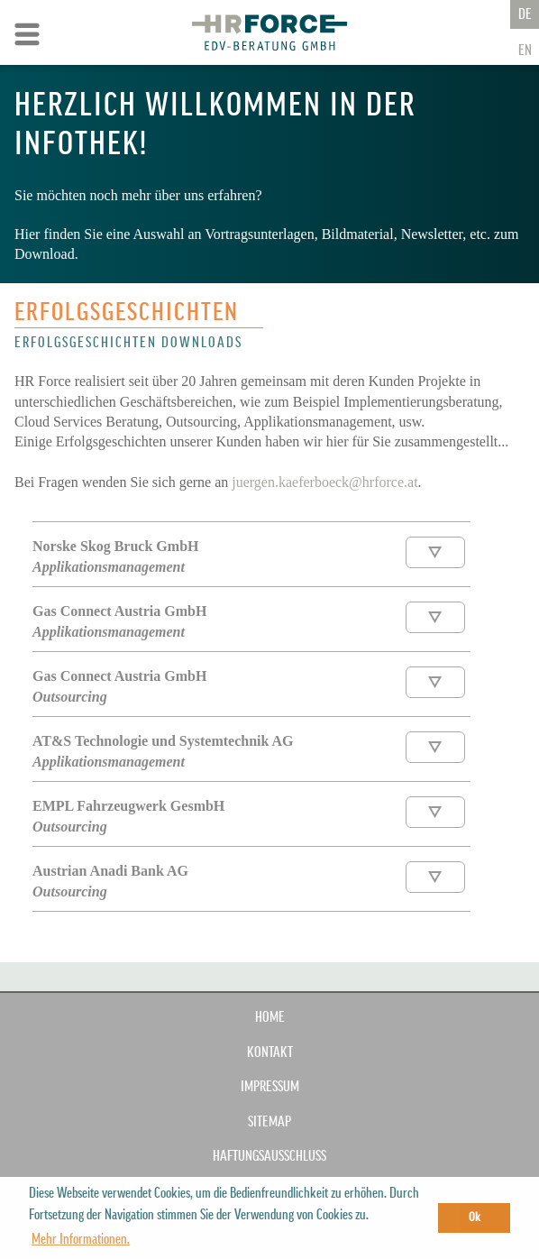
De (525, 14)
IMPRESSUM (270, 1087)
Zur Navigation (27, 34)
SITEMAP (269, 1122)
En (525, 50)
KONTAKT (270, 1052)
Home (270, 1017)
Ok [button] (474, 1217)
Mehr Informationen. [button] (81, 1239)
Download (435, 552)
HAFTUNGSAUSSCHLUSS (269, 1156)
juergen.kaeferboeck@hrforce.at (324, 482)
